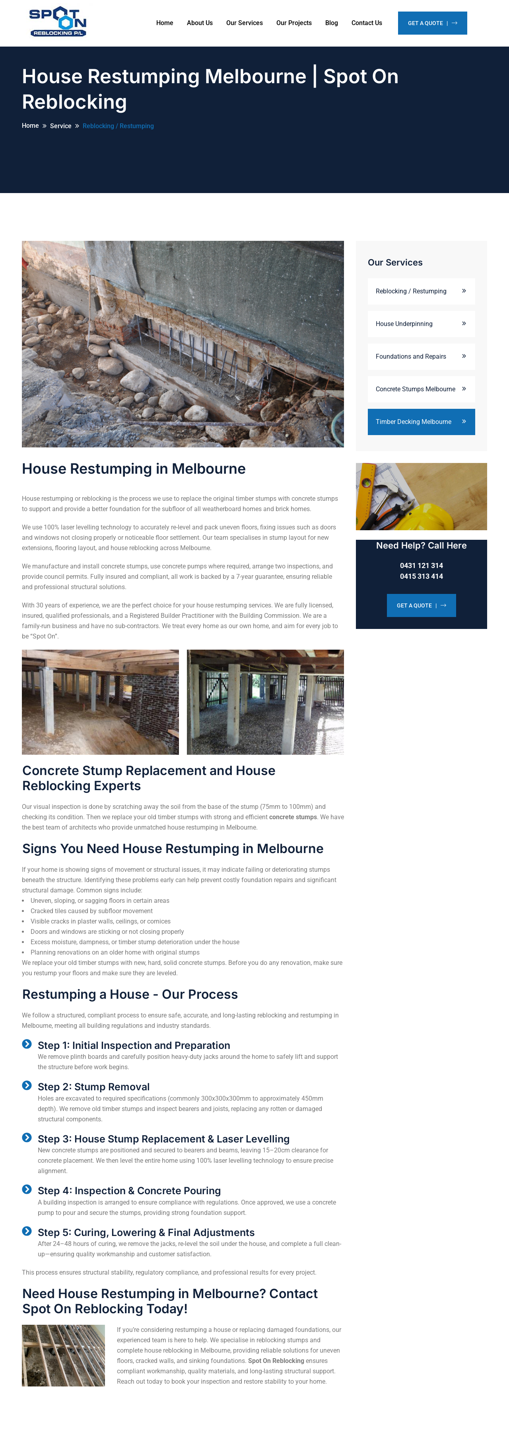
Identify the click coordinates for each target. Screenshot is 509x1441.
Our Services (244, 23)
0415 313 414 (421, 582)
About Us (200, 23)
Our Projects (294, 23)
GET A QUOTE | (421, 612)
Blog (331, 23)
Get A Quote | (432, 23)
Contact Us (367, 23)
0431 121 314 (421, 572)
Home (164, 23)
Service (61, 132)
